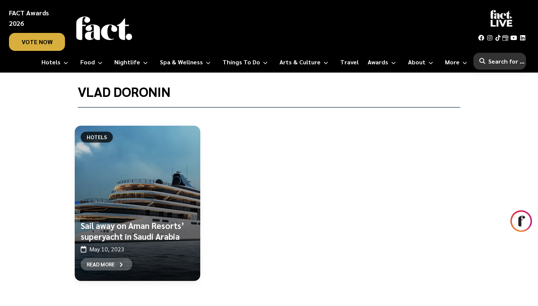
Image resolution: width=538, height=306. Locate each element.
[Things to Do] (246, 62)
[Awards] (383, 62)
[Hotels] (56, 62)
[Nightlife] (132, 62)
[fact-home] (104, 28)
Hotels (97, 137)
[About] (422, 62)
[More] (457, 62)
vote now (37, 42)
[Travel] (349, 62)
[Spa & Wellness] (186, 62)
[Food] (92, 62)
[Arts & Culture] (305, 62)
